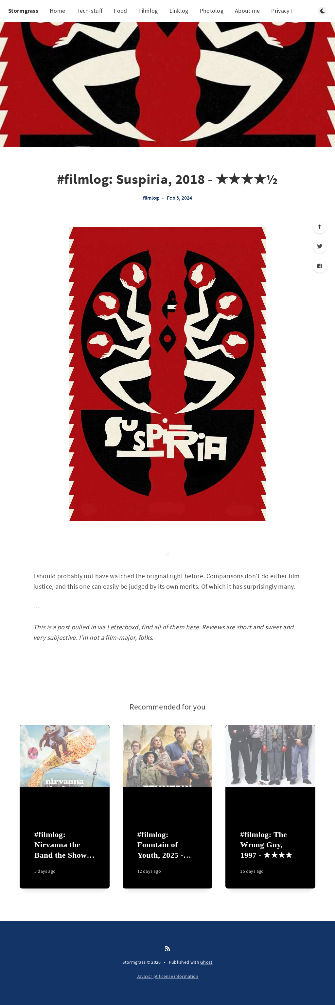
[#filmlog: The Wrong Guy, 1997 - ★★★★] (270, 856)
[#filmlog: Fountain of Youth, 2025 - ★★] (167, 856)
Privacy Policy (288, 10)
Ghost (206, 962)
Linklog (178, 10)
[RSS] (167, 949)
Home (57, 10)
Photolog (211, 10)
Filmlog (148, 10)
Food (120, 10)
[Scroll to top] (319, 226)
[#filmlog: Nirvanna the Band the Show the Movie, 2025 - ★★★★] (64, 856)
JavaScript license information (168, 976)
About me (247, 10)
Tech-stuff (89, 10)
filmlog (151, 198)
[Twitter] (319, 246)
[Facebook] (319, 266)
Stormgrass (23, 10)
